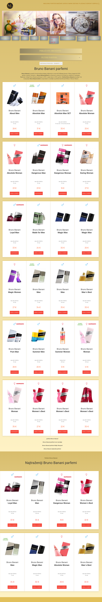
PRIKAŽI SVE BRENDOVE (51, 51)
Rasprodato (38, 193)
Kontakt (89, 3)
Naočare (59, 3)
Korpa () (95, 3)
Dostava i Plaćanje (79, 3)
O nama (70, 3)
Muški (15, 38)
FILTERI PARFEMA (49, 57)
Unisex (34, 38)
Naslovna (46, 3)
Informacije (94, 38)
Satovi (65, 3)
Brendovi (5, 38)
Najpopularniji (67, 38)
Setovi (44, 38)
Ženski (25, 38)
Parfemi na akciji (54, 39)
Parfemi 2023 (81, 38)
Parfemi (53, 3)
